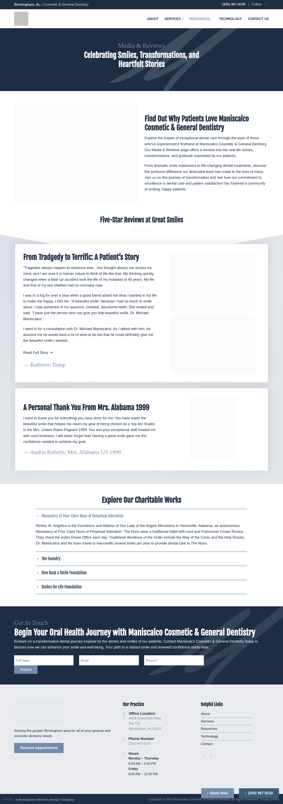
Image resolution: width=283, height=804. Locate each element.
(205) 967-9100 (139, 743)
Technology (209, 736)
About (205, 714)
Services (207, 721)
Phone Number (141, 739)
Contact (207, 744)
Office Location (142, 714)
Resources (209, 729)
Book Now (217, 793)
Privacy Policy (269, 799)
